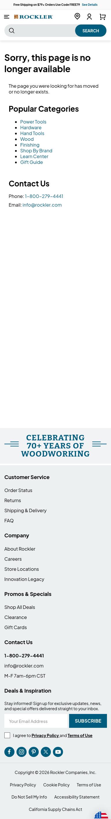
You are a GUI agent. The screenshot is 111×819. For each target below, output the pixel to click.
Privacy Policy (23, 784)
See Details (89, 4)
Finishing (30, 145)
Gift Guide (31, 162)
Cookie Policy (56, 784)
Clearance (15, 617)
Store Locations (21, 569)
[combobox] (55, 30)
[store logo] (33, 16)
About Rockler (19, 549)
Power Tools (33, 122)
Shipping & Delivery (25, 510)
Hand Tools (32, 133)
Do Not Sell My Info (29, 796)
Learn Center (34, 156)
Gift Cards (15, 627)
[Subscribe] (88, 721)
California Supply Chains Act (55, 809)
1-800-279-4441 (44, 196)
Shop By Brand (36, 150)
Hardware (31, 127)
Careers (13, 559)
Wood (27, 139)
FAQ (9, 520)
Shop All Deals (19, 607)
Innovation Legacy (24, 579)
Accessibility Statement (77, 796)
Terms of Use (89, 784)
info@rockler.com (42, 205)
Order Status (18, 490)
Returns (12, 500)
